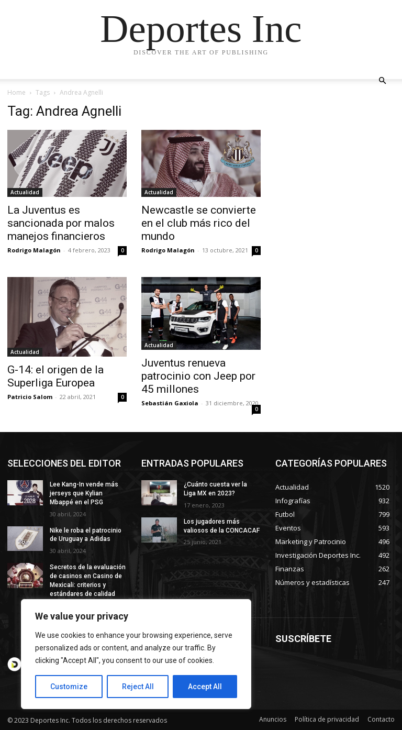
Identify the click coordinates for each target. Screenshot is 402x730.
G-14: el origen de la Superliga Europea (55, 376)
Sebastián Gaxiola (169, 403)
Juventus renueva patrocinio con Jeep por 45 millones (198, 376)
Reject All (138, 686)
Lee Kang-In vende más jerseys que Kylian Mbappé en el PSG (84, 493)
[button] (382, 81)
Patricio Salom (29, 397)
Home (16, 92)
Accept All (205, 686)
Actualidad (24, 192)
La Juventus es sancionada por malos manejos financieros (61, 223)
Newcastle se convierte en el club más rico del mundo (198, 223)
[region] (136, 654)
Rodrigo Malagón (34, 250)
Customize (68, 686)
